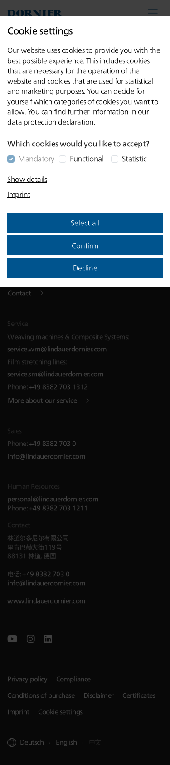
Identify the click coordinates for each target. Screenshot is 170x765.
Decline (85, 267)
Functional (86, 158)
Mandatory (36, 158)
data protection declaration (50, 121)
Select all (85, 222)
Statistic (134, 158)
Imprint (18, 194)
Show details (27, 179)
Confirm (85, 245)
